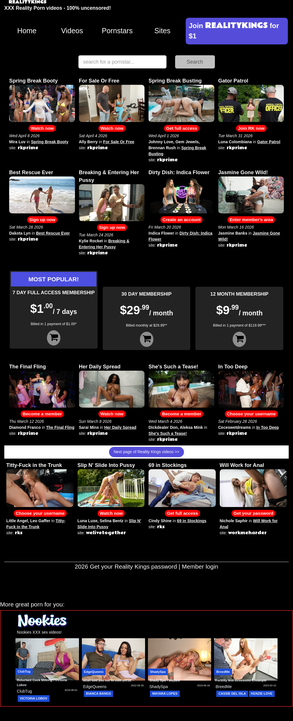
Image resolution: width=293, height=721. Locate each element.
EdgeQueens (94, 671)
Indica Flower (161, 233)
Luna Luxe (88, 520)
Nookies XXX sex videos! (39, 632)
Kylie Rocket (91, 241)
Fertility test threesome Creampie (240, 680)
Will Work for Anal (242, 465)
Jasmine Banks (233, 233)
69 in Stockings (168, 465)
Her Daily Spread (100, 367)
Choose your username (251, 413)
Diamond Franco (25, 427)
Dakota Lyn (20, 233)
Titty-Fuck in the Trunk (34, 465)
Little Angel (17, 520)
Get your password (253, 513)
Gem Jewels (187, 142)
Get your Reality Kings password (133, 566)
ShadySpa (157, 671)
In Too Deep (233, 367)
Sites (163, 31)
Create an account (182, 219)
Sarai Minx (89, 427)
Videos (72, 31)
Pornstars (117, 31)
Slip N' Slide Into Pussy (106, 465)
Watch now (42, 128)
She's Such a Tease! (173, 367)
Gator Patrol (233, 81)
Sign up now (42, 219)
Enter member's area (251, 219)
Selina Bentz (111, 520)
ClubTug (24, 671)
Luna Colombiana (235, 142)
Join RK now (251, 128)
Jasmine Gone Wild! (243, 172)
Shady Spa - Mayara (164, 680)
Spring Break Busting (175, 81)
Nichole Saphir (234, 520)
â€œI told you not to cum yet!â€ (108, 680)
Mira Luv (17, 142)
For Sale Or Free (99, 81)
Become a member (42, 413)
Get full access (181, 128)
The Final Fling (27, 367)
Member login (200, 566)
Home (26, 31)
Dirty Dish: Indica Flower (179, 172)
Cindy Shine (160, 520)
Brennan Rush (162, 148)
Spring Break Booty (33, 81)
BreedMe (223, 671)
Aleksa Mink (191, 427)
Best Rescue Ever (31, 172)
